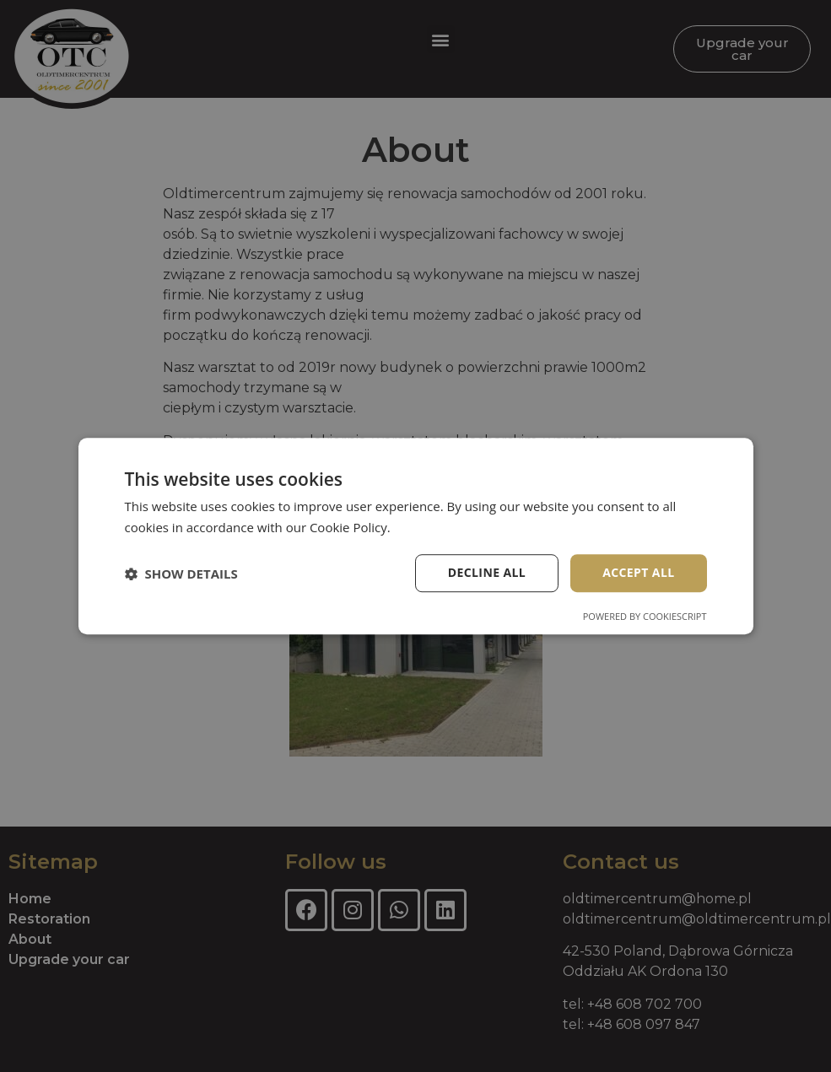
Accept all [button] (638, 573)
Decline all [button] (487, 573)
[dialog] (415, 536)
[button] (181, 573)
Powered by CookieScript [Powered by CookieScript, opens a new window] (645, 616)
